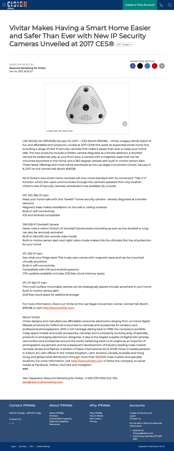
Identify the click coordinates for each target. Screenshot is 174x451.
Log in (133, 416)
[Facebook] (12, 423)
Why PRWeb (96, 413)
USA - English (124, 44)
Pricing (93, 421)
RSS (31, 446)
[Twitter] (10, 423)
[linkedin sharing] (147, 66)
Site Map (22, 446)
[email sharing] (162, 66)
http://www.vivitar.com (58, 308)
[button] (170, 5)
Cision (156, 446)
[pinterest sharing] (154, 66)
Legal (13, 446)
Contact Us (15, 419)
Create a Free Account (141, 413)
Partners (53, 416)
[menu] (4, 5)
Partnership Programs (60, 418)
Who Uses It (96, 418)
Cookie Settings (43, 446)
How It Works (96, 416)
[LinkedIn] (16, 423)
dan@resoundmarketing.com (43, 382)
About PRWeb (56, 413)
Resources (54, 424)
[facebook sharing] (133, 66)
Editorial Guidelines (58, 421)
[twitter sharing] (140, 66)
